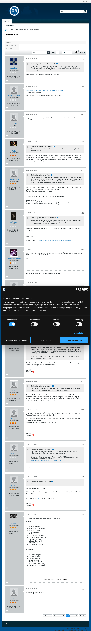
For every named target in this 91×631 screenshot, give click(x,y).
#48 (82, 114)
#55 (82, 381)
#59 (82, 514)
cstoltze (14, 123)
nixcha (13, 390)
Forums (7, 21)
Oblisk (13, 524)
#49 (82, 142)
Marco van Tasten (14, 259)
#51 (82, 213)
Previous (48, 616)
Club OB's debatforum (21, 29)
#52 (82, 249)
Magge (13, 419)
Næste (82, 616)
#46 (82, 59)
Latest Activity (11, 45)
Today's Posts (9, 25)
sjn (14, 598)
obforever (14, 222)
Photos (9, 48)
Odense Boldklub (35, 29)
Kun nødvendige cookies (16, 340)
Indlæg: (12, 78)
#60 (82, 589)
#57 (82, 444)
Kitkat (13, 454)
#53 (82, 283)
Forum (11, 29)
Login (85, 1)
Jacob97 (13, 68)
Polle (14, 151)
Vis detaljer (79, 333)
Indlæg (8, 42)
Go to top (82, 624)
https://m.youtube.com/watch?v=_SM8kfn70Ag (46, 460)
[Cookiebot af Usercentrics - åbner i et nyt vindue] (78, 289)
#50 (82, 170)
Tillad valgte (45, 340)
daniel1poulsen (14, 96)
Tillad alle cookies (74, 340)
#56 (82, 410)
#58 (82, 476)
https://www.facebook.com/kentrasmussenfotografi (53, 240)
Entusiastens (14, 179)
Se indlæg (57, 63)
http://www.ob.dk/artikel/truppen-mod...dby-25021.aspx (44, 90)
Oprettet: (10, 76)
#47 (82, 87)
